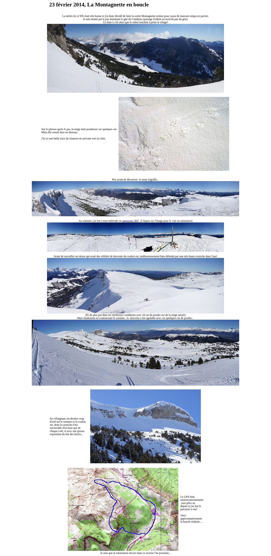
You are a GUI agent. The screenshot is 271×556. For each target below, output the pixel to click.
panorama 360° (131, 220)
